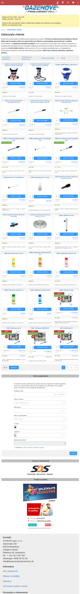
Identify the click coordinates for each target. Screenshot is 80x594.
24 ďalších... (14, 367)
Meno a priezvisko (20, 415)
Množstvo (18, 407)
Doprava (7, 581)
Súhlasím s (29, 447)
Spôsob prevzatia (20, 440)
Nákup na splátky (11, 576)
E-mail (16, 424)
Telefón (17, 432)
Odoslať (73, 453)
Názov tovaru (19, 399)
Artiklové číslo (18, 391)
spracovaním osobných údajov (33, 447)
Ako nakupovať (10, 571)
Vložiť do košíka (16, 83)
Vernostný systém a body (15, 586)
